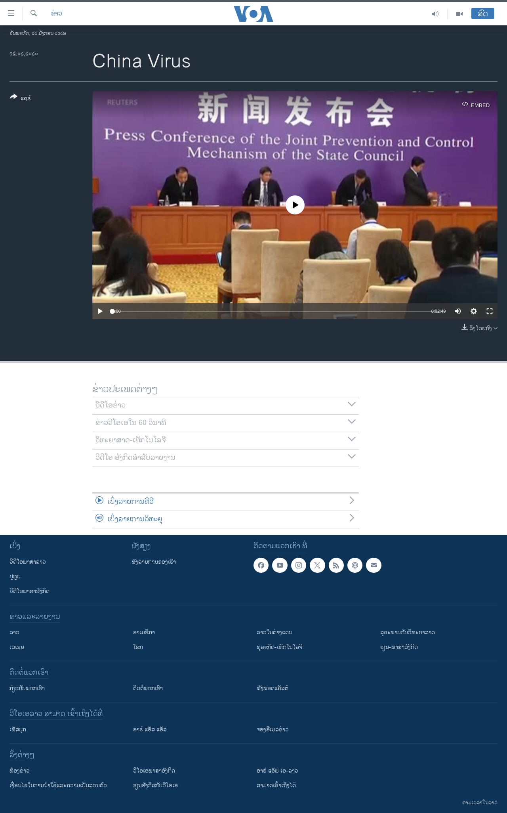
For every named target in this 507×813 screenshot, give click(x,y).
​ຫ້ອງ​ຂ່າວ (20, 771)
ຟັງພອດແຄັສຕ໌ (272, 688)
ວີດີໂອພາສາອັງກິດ (30, 591)
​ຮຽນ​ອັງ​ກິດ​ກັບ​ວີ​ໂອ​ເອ (155, 785)
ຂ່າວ (56, 14)
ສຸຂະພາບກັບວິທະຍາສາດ (407, 632)
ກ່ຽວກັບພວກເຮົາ (27, 688)
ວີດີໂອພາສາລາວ (28, 562)
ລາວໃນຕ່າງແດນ (274, 632)
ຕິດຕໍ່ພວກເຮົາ (148, 688)
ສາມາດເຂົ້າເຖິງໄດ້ (276, 785)
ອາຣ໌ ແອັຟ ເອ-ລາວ (277, 771)
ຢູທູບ (15, 576)
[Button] (20, 99)
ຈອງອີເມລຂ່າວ (273, 729)
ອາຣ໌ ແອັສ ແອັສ (150, 729)
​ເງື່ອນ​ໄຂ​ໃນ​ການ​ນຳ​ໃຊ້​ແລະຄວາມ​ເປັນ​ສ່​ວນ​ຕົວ (58, 785)
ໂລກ (138, 647)
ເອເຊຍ (17, 647)
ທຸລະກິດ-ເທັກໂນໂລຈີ (279, 647)
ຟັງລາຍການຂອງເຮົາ (154, 562)
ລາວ (14, 632)
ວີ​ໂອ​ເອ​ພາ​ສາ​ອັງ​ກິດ (154, 771)
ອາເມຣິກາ (144, 632)
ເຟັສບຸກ (18, 729)
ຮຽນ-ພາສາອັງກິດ (399, 647)
